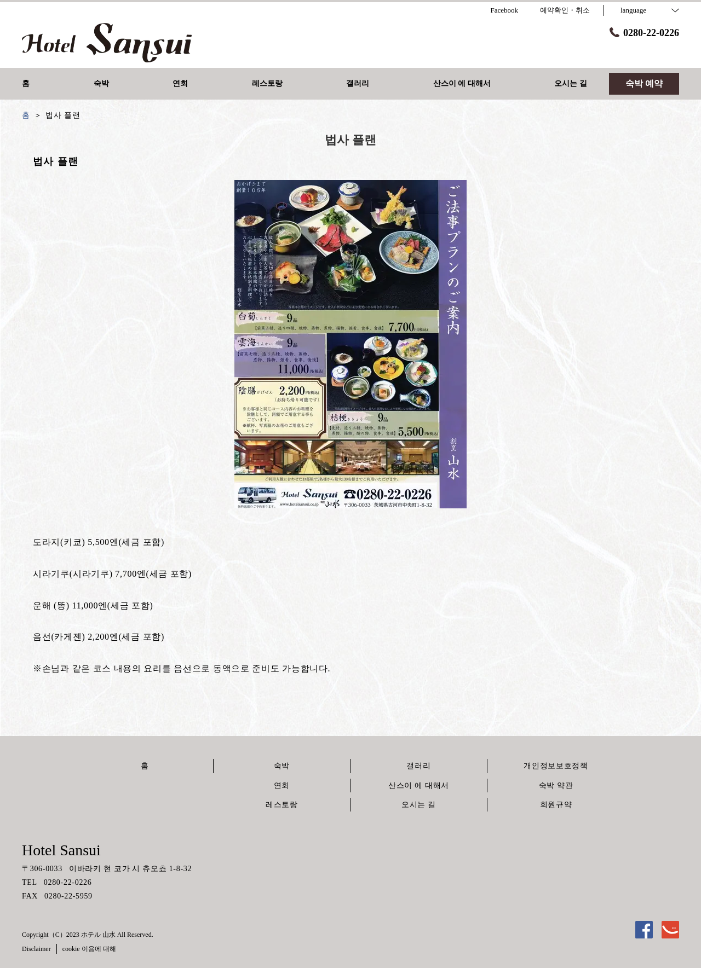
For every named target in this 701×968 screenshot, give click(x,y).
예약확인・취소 (565, 10)
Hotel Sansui (61, 850)
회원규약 (556, 805)
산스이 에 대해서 (418, 785)
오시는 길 (418, 805)
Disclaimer (36, 949)
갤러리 (418, 766)
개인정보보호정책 (556, 766)
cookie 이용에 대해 (89, 949)
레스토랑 (282, 805)
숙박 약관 (556, 785)
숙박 (282, 766)
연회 (282, 785)
